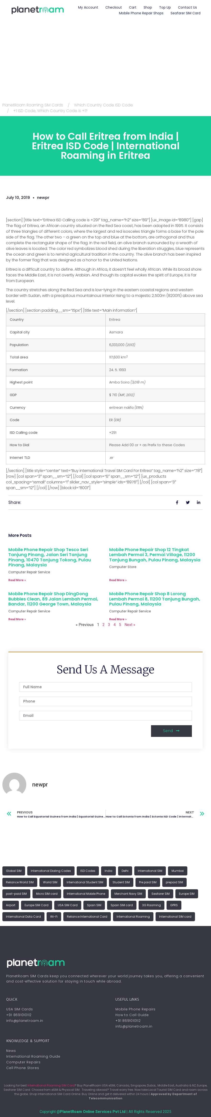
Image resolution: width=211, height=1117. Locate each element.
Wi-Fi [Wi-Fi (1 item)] (54, 917)
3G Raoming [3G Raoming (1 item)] (151, 905)
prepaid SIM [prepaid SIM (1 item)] (174, 882)
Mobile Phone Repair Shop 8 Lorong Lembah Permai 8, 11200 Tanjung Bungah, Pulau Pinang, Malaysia (154, 599)
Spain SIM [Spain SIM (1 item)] (94, 905)
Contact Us (187, 7)
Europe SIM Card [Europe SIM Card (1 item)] (37, 905)
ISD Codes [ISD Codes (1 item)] (87, 871)
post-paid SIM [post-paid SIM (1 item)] (16, 894)
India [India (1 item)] (108, 871)
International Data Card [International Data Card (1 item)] (23, 917)
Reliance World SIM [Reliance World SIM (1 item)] (20, 882)
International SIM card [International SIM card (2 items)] (175, 917)
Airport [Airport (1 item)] (10, 905)
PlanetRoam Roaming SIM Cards (32, 105)
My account (88, 7)
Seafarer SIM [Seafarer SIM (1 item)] (160, 894)
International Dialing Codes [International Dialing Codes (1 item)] (51, 871)
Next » (129, 624)
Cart (132, 7)
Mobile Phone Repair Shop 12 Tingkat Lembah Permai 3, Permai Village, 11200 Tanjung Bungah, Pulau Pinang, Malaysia (154, 555)
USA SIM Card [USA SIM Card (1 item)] (68, 905)
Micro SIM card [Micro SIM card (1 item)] (47, 894)
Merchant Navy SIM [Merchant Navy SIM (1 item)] (128, 894)
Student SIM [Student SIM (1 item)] (121, 882)
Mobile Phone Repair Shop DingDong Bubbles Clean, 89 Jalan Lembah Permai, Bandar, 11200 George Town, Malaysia (53, 599)
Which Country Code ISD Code (103, 105)
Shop (148, 7)
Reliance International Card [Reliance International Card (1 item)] (87, 917)
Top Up (165, 7)
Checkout (113, 7)
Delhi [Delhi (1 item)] (125, 871)
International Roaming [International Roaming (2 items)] (133, 917)
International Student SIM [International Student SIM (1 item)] (85, 882)
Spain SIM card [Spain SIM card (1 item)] (122, 905)
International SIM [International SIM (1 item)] (150, 871)
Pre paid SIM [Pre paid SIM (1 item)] (148, 882)
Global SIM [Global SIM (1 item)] (14, 871)
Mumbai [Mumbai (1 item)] (178, 871)
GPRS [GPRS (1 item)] (174, 905)
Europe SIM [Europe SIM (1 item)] (187, 894)
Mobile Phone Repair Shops (141, 13)
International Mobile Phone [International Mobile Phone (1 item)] (86, 894)
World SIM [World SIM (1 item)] (50, 882)
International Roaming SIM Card (51, 1085)
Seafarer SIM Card (185, 13)
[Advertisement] (105, 64)
